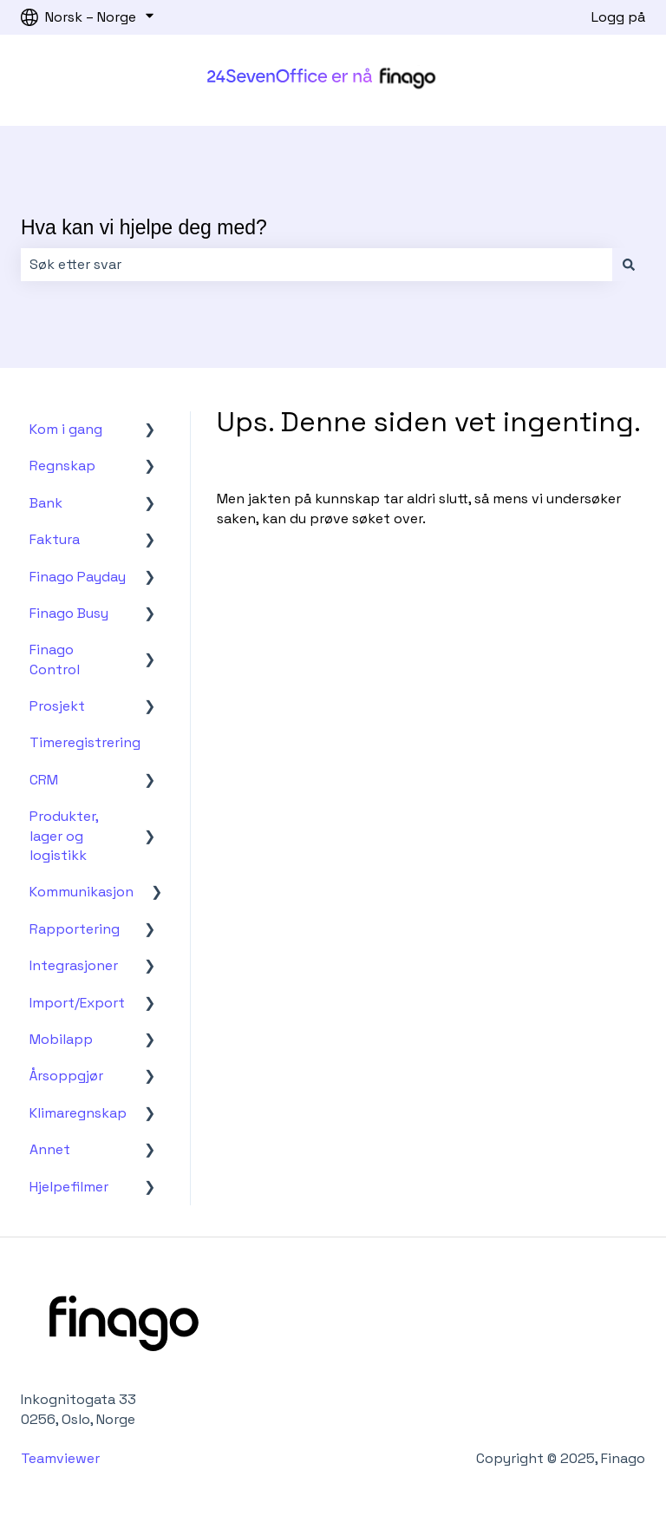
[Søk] (628, 264)
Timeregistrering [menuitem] (84, 742)
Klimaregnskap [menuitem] (78, 1113)
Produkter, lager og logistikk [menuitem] (63, 835)
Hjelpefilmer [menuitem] (68, 1187)
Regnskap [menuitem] (62, 465)
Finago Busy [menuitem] (68, 613)
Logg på (618, 17)
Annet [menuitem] (49, 1149)
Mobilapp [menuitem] (61, 1039)
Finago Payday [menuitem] (77, 577)
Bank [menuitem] (45, 503)
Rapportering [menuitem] (74, 929)
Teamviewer (62, 1458)
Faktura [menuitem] (54, 539)
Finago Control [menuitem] (54, 659)
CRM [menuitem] (43, 780)
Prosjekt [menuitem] (57, 706)
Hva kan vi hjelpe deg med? (144, 227)
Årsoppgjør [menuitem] (66, 1075)
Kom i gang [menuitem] (65, 429)
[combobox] (316, 264)
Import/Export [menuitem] (77, 1003)
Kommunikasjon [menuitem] (81, 892)
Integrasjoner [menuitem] (73, 965)
